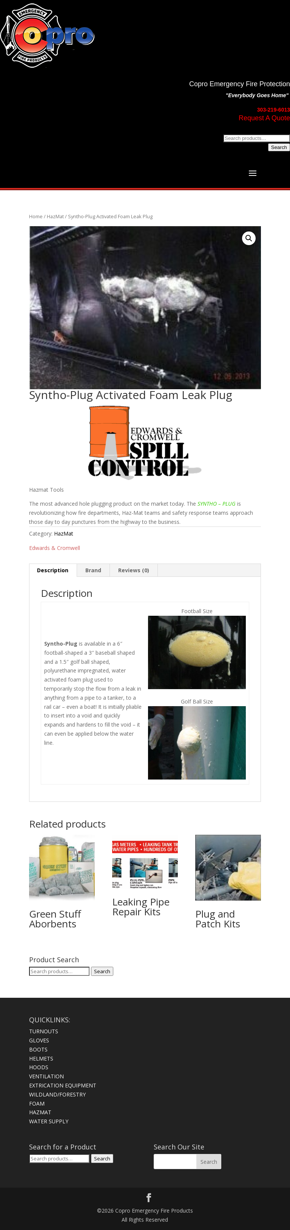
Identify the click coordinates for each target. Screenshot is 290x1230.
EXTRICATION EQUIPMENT (62, 1085)
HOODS (38, 1067)
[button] (249, 238)
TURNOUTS (43, 1031)
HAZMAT (40, 1112)
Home (36, 216)
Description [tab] (52, 570)
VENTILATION (46, 1076)
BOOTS (38, 1049)
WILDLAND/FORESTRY (57, 1094)
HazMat (55, 216)
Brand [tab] (93, 570)
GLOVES (39, 1040)
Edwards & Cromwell (54, 547)
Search (279, 147)
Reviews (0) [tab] (133, 570)
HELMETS (41, 1058)
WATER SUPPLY (48, 1121)
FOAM (37, 1103)
